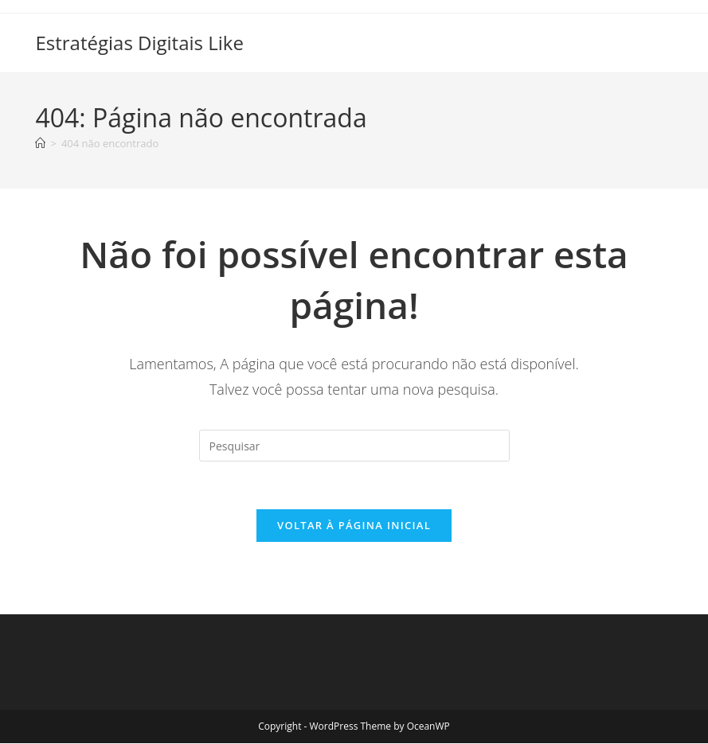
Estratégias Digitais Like (139, 42)
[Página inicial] (40, 143)
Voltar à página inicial (354, 526)
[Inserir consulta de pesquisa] (354, 446)
